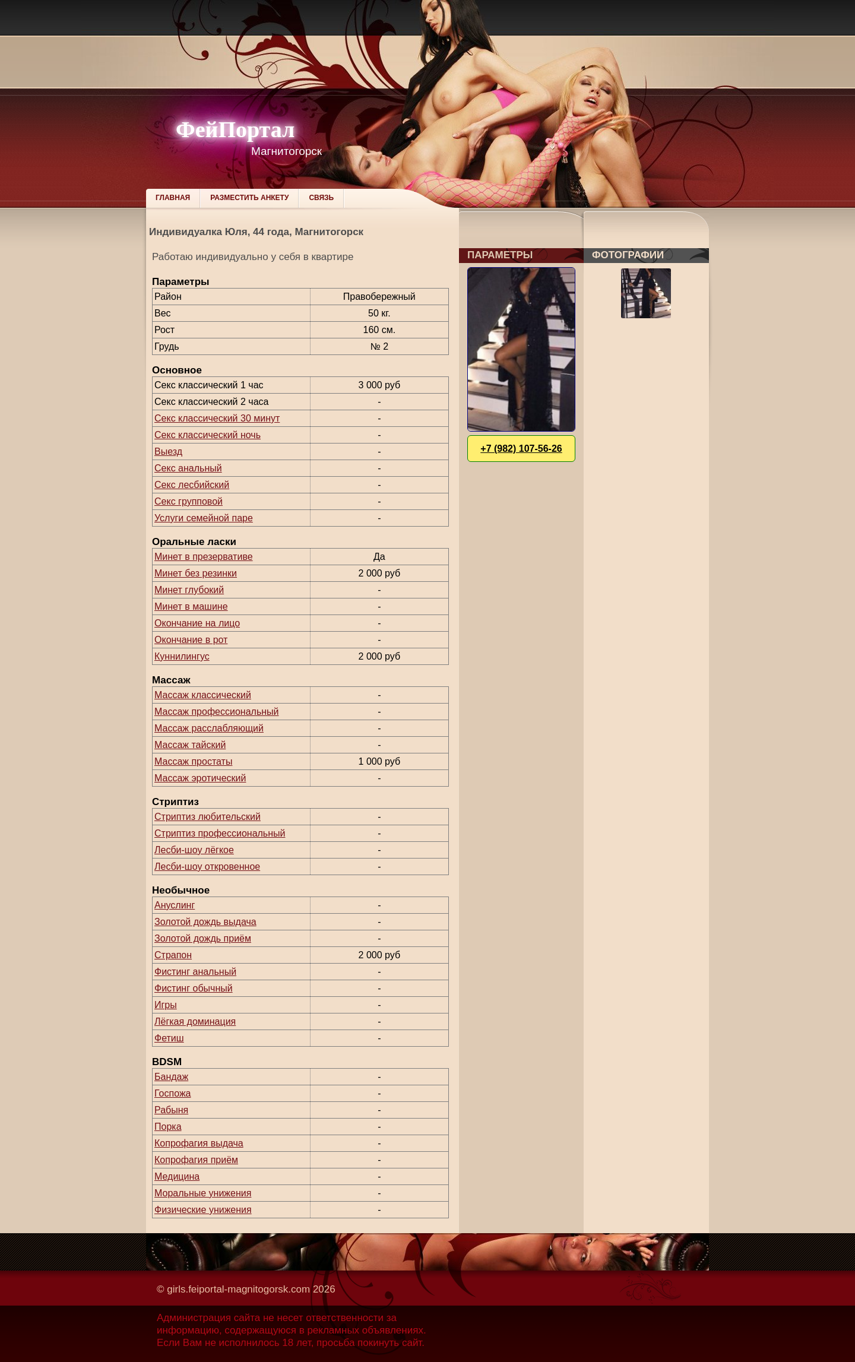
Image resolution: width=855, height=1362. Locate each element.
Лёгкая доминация (195, 1021)
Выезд (168, 451)
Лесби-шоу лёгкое (194, 850)
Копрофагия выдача (198, 1143)
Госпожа (172, 1093)
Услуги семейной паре (203, 518)
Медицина (177, 1176)
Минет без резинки (195, 573)
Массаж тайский (190, 745)
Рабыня (171, 1110)
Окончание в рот (190, 640)
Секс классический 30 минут (217, 418)
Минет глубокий (189, 590)
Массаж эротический (200, 778)
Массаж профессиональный (216, 712)
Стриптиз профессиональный (219, 833)
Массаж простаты (193, 761)
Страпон (173, 955)
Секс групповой (188, 501)
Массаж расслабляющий (209, 728)
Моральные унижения (202, 1193)
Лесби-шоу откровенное (207, 866)
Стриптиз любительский (207, 817)
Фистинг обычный (193, 988)
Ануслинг (174, 905)
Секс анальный (188, 468)
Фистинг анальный (195, 972)
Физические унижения (203, 1210)
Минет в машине (191, 606)
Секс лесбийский (191, 485)
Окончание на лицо (197, 623)
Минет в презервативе (203, 557)
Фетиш (169, 1038)
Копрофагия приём (196, 1160)
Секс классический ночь (207, 435)
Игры (165, 1005)
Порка (168, 1127)
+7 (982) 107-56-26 (521, 449)
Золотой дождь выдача (205, 922)
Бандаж (171, 1077)
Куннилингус (182, 656)
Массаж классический (202, 695)
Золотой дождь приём (202, 938)
